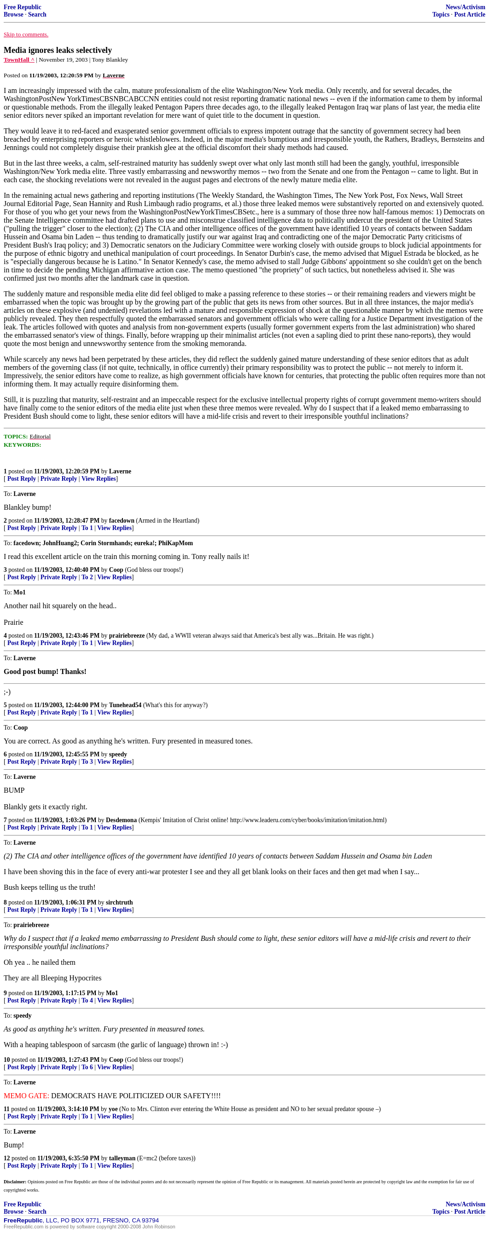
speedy (118, 754)
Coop (116, 569)
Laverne (120, 471)
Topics (440, 14)
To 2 (87, 577)
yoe (113, 1109)
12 (7, 1158)
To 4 (87, 1000)
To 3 (87, 761)
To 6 (87, 1067)
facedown (121, 520)
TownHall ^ (19, 59)
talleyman (122, 1158)
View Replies (99, 478)
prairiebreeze (127, 635)
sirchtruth (119, 902)
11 (7, 1109)
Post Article (469, 14)
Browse (13, 14)
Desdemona (121, 820)
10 (7, 1059)
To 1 (87, 527)
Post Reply (21, 478)
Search (37, 14)
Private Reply (59, 478)
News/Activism (465, 7)
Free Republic (22, 7)
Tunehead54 (125, 705)
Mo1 (112, 993)
